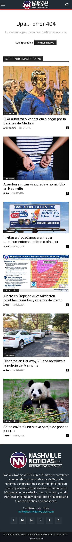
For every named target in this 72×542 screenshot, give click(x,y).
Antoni (6, 193)
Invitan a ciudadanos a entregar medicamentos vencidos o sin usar (30, 239)
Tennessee (9, 178)
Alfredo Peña (10, 127)
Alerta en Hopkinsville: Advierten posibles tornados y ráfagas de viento (32, 298)
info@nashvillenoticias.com (36, 511)
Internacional (10, 113)
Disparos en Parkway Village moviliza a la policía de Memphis (34, 363)
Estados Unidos (11, 290)
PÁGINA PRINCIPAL (45, 43)
